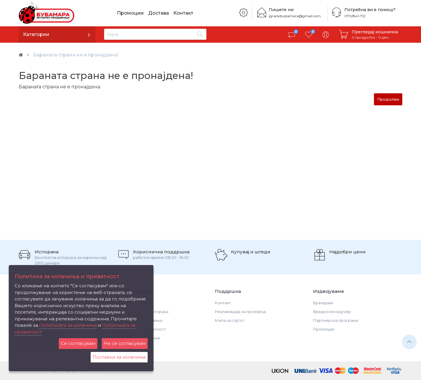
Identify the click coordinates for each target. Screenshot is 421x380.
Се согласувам (78, 343)
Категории (36, 34)
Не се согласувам (125, 343)
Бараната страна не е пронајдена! (75, 55)
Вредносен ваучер (332, 311)
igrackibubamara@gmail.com (295, 16)
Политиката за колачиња (68, 325)
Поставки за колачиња (119, 357)
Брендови (323, 302)
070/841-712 (354, 16)
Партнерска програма (335, 320)
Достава (158, 13)
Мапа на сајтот (229, 320)
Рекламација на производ (240, 311)
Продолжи (388, 99)
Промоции (130, 13)
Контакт (183, 13)
